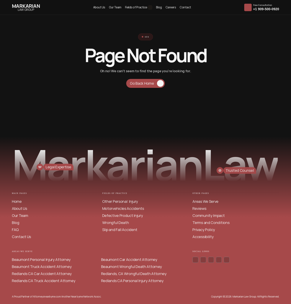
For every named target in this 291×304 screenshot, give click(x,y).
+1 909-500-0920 (266, 9)
